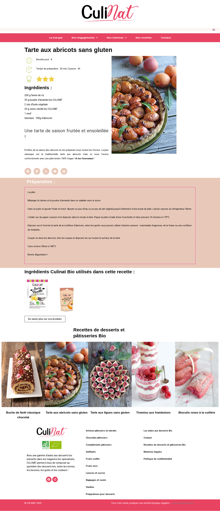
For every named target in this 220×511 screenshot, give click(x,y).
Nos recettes (144, 37)
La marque (55, 37)
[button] (44, 319)
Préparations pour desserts (101, 494)
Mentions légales (153, 452)
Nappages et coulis (96, 480)
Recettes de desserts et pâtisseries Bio (165, 445)
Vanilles (90, 487)
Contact (166, 37)
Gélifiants (91, 452)
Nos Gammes (117, 38)
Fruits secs (92, 466)
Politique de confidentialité (158, 459)
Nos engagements (85, 38)
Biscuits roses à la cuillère (197, 412)
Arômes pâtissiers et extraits (101, 431)
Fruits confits (93, 459)
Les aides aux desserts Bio (158, 431)
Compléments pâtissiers (99, 445)
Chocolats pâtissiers (97, 438)
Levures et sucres (95, 473)
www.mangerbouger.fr (183, 503)
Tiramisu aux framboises (153, 412)
